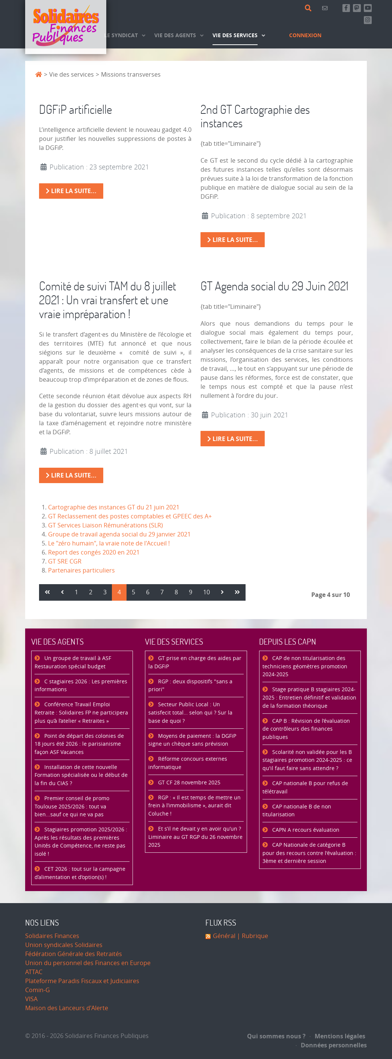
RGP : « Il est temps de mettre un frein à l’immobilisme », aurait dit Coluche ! (194, 806)
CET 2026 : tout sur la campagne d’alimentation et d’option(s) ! (80, 873)
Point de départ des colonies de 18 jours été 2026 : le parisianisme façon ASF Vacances (79, 744)
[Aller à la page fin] (237, 592)
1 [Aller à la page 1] (76, 592)
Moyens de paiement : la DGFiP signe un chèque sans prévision (192, 740)
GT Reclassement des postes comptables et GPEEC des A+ (130, 516)
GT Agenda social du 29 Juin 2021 (274, 285)
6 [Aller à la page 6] (147, 592)
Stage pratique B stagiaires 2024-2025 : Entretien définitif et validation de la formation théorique (309, 697)
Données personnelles (331, 1045)
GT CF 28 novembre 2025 (188, 783)
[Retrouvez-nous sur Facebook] (346, 8)
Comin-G (37, 990)
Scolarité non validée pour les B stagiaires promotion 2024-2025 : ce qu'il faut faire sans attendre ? (307, 760)
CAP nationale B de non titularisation (296, 811)
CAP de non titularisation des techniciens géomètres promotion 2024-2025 (304, 666)
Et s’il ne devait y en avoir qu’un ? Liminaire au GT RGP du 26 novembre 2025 (195, 837)
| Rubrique (251, 936)
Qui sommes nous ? (276, 1036)
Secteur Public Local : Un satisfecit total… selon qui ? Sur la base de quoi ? (190, 712)
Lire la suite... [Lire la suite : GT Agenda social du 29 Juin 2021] (232, 439)
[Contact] (326, 8)
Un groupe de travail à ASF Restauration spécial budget (73, 662)
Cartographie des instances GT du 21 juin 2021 (113, 507)
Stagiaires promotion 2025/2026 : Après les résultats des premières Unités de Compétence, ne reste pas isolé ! (81, 841)
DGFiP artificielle (75, 109)
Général (224, 936)
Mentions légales (337, 1036)
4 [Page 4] (119, 592)
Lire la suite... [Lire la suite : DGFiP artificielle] (71, 191)
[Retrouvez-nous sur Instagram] (368, 20)
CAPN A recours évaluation (305, 830)
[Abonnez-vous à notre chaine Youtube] (368, 8)
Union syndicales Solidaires (64, 945)
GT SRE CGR (64, 561)
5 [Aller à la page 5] (133, 592)
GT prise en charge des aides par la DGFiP (194, 662)
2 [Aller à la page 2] (90, 592)
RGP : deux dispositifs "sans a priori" (190, 685)
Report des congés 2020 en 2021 (94, 552)
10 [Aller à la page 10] (206, 592)
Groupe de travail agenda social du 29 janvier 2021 (119, 534)
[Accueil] (65, 27)
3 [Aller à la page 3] (105, 592)
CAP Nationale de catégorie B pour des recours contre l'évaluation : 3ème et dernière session (309, 853)
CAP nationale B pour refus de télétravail (305, 787)
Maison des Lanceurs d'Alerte (66, 1008)
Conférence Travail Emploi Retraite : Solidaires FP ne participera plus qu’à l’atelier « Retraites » (81, 712)
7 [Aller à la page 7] (162, 592)
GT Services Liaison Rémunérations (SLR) (105, 525)
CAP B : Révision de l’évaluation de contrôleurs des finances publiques (306, 729)
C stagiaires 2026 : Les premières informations (81, 685)
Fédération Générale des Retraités (73, 954)
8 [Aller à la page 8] (176, 592)
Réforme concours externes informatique (187, 763)
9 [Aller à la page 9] (190, 592)
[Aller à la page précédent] (62, 592)
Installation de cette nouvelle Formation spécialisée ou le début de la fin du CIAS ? (81, 775)
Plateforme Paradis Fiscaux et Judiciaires (82, 981)
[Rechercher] (309, 8)
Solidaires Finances (52, 936)
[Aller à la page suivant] (222, 592)
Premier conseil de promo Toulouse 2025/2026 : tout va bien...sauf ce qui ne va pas (72, 806)
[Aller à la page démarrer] (47, 592)
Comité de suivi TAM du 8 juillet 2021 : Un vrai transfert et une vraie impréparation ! (107, 299)
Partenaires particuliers (81, 570)
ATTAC (33, 972)
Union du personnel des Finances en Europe (88, 963)
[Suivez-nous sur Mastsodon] (357, 8)
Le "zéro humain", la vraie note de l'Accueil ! (109, 543)
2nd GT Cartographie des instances (255, 116)
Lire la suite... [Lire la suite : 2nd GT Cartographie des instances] (232, 240)
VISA (31, 999)
